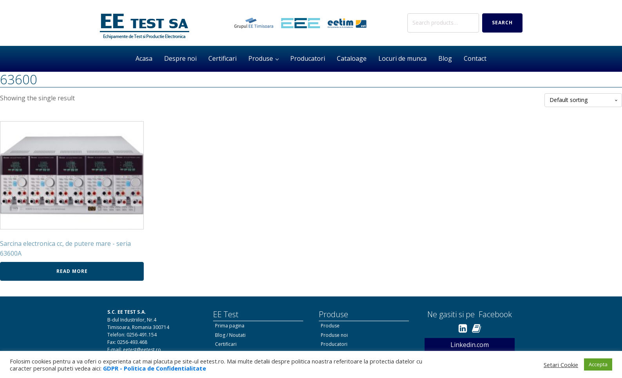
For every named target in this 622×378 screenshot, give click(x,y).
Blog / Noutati (230, 335)
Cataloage (352, 58)
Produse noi (334, 335)
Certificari (222, 58)
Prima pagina (229, 325)
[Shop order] (583, 100)
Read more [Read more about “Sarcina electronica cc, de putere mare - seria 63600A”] (72, 271)
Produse (260, 58)
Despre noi (180, 58)
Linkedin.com (469, 344)
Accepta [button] (598, 364)
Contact (475, 58)
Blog (445, 58)
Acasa (144, 58)
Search (502, 22)
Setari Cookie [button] (561, 364)
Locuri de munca (402, 58)
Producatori (307, 58)
